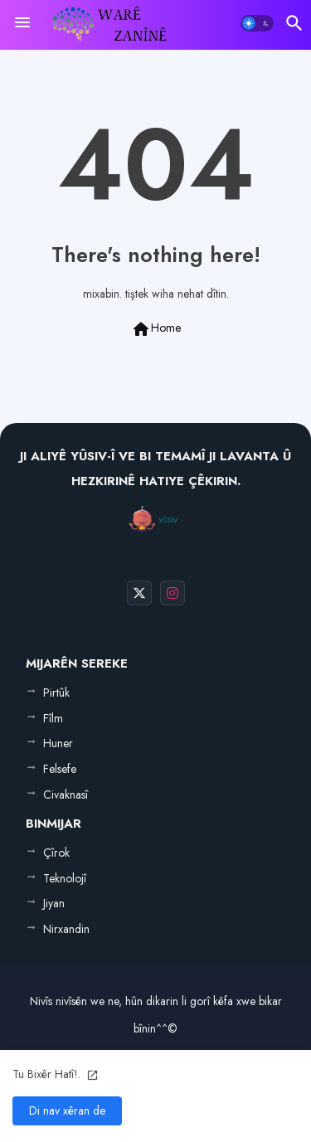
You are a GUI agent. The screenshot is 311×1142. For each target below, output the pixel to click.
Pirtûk (56, 692)
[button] (257, 23)
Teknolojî (64, 878)
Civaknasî (65, 794)
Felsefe (59, 769)
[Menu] (22, 23)
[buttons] (139, 593)
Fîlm (53, 718)
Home (156, 329)
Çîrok (56, 852)
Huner (58, 743)
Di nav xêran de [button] (67, 1110)
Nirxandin (66, 929)
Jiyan (54, 903)
